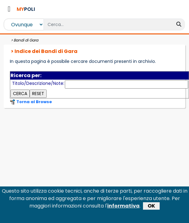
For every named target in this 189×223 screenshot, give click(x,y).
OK (151, 208)
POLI (26, 9)
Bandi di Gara (26, 40)
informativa (123, 208)
